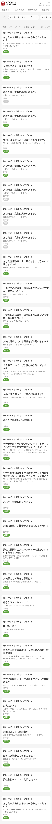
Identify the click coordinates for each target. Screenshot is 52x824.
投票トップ (6, 10)
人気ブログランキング (8, 3)
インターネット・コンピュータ (23, 17)
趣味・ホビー (8, 33)
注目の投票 (19, 10)
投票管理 (45, 10)
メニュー (48, 5)
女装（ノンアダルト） (24, 33)
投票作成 (41, 5)
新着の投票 (32, 10)
